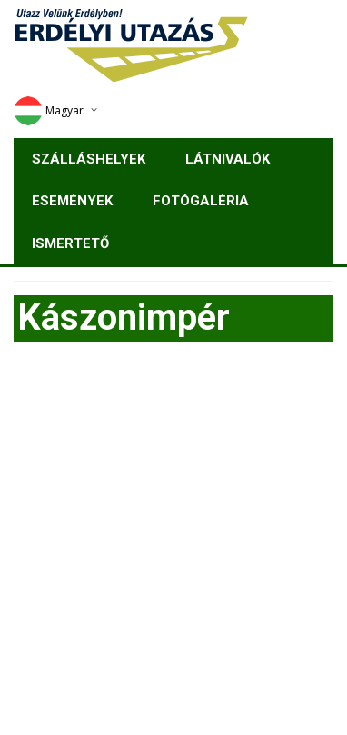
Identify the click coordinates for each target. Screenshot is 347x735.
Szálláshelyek (88, 159)
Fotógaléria (201, 201)
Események (72, 201)
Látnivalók (227, 159)
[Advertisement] (173, 543)
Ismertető (70, 243)
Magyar (49, 110)
